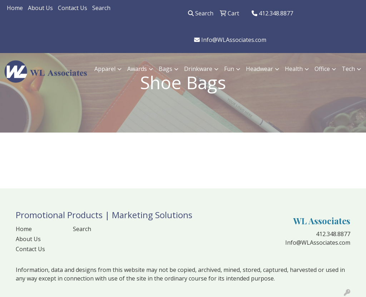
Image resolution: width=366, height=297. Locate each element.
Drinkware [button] (198, 69)
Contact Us (72, 8)
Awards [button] (137, 69)
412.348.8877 (272, 13)
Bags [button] (165, 69)
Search (101, 8)
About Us (40, 8)
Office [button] (322, 69)
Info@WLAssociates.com (230, 40)
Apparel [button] (104, 69)
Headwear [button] (259, 69)
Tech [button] (348, 69)
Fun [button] (229, 69)
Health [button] (294, 69)
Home (15, 8)
